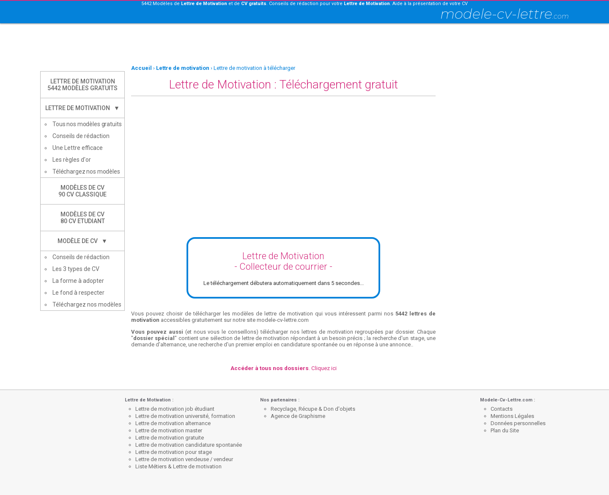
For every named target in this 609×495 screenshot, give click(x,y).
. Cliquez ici (283, 368)
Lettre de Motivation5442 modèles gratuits (82, 84)
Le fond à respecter (78, 292)
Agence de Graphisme (298, 416)
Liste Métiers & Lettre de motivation (178, 466)
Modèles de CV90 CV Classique (82, 191)
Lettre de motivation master (168, 430)
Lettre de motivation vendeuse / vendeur (184, 459)
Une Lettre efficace (77, 147)
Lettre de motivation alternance (173, 423)
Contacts (502, 409)
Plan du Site (505, 430)
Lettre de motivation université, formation (185, 416)
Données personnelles (518, 423)
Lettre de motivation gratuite (169, 437)
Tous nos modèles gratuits (87, 124)
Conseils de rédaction (81, 136)
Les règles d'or (71, 159)
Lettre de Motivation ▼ (82, 108)
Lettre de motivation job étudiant (174, 409)
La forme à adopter (78, 280)
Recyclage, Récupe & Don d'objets (313, 409)
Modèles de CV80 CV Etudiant (82, 217)
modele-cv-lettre (504, 14)
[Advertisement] (304, 44)
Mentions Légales (512, 416)
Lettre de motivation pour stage (173, 452)
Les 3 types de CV (75, 268)
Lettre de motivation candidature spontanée (188, 445)
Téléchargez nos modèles (86, 171)
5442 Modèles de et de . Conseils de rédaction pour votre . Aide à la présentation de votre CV (304, 3)
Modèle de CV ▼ (82, 241)
